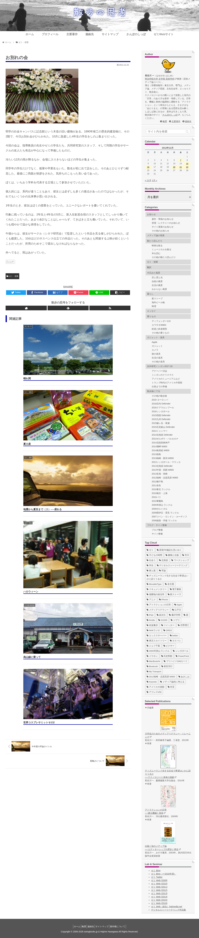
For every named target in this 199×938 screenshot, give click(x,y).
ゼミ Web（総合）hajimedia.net (166, 906)
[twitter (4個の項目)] (174, 635)
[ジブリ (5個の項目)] (175, 620)
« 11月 (148, 180)
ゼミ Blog (155, 870)
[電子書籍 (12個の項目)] (176, 589)
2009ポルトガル (159, 509)
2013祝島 (156, 454)
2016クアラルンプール (163, 407)
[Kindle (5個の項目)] (150, 620)
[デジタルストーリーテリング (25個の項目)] (172, 565)
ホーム (73, 926)
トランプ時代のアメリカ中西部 (167, 382)
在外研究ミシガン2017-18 (159, 366)
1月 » (154, 180)
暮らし (150, 294)
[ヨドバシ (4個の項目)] (176, 640)
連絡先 (188, 121)
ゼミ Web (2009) (159, 880)
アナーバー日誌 (159, 371)
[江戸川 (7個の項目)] (177, 610)
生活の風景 (157, 285)
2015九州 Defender (161, 419)
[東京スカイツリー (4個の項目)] (156, 640)
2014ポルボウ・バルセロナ (165, 438)
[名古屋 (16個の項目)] (169, 584)
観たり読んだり (154, 241)
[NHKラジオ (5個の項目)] (153, 630)
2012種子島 (157, 481)
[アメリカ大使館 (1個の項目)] (155, 687)
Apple (154, 342)
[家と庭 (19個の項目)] (151, 570)
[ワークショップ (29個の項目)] (180, 560)
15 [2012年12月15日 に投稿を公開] (187, 163)
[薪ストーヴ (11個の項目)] (174, 594)
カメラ (155, 350)
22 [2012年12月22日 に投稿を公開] (187, 167)
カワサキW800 (159, 325)
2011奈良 (156, 485)
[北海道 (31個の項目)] (163, 560)
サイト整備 (157, 533)
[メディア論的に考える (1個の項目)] (172, 682)
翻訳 (149, 267)
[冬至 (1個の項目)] (171, 687)
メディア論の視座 (155, 235)
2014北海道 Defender (162, 435)
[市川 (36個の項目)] (185, 555)
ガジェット (157, 346)
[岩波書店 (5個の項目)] (152, 625)
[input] (168, 131)
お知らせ (151, 214)
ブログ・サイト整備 (157, 525)
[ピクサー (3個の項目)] (169, 646)
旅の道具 (156, 354)
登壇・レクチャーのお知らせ (166, 223)
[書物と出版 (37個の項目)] (172, 555)
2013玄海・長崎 (159, 474)
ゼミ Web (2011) (159, 887)
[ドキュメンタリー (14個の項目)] (156, 589)
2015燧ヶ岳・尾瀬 (161, 423)
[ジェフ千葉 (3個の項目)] (153, 646)
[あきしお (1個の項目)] (184, 676)
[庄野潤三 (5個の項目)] (183, 625)
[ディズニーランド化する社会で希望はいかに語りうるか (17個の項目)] (168, 577)
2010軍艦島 (157, 501)
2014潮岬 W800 (159, 446)
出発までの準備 (159, 386)
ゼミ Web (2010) (159, 883)
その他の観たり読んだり (164, 257)
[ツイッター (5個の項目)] (168, 625)
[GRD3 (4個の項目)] (167, 630)
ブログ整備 (157, 530)
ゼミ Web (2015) (159, 900)
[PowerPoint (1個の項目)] (182, 656)
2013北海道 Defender (162, 466)
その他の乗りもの (160, 333)
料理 (154, 306)
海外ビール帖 (158, 302)
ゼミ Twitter (156, 877)
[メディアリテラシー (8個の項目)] (157, 610)
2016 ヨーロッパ (160, 400)
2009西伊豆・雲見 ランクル (165, 512)
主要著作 (176, 121)
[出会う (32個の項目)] (151, 560)
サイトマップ (103, 926)
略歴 (165, 121)
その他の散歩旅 (159, 396)
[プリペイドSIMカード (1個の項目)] (175, 661)
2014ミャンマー (159, 431)
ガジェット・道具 (155, 337)
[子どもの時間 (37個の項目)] (154, 555)
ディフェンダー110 (161, 321)
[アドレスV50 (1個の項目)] (154, 692)
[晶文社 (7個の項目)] (161, 615)
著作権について (121, 926)
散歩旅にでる (153, 391)
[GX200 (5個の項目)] (163, 620)
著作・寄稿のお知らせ (163, 219)
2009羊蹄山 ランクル (162, 505)
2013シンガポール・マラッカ (166, 462)
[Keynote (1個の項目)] (151, 682)
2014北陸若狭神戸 (161, 442)
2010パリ (156, 497)
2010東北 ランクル (161, 489)
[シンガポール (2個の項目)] (180, 651)
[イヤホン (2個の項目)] (152, 656)
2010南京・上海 (159, 493)
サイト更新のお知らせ (163, 227)
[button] (187, 131)
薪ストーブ (157, 298)
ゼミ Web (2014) (159, 896)
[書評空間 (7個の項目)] (175, 615)
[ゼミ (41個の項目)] (150, 550)
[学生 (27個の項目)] (150, 565)
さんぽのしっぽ (171, 115)
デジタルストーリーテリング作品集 (168, 910)
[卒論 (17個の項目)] (162, 570)
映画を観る (157, 245)
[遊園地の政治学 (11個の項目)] (155, 594)
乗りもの (151, 316)
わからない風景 (159, 289)
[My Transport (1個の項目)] (154, 671)
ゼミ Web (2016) (159, 903)
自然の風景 (157, 281)
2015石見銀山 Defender (163, 427)
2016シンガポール (161, 411)
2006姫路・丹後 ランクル (164, 520)
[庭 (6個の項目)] (186, 615)
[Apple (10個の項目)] (178, 604)
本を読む (156, 253)
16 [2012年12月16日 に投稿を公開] (148, 167)
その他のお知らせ (160, 230)
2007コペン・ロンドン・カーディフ (169, 516)
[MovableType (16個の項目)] (154, 584)
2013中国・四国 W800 (163, 470)
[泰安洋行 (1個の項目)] (167, 666)
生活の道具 (157, 357)
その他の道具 (158, 361)
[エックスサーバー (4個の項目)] (156, 635)
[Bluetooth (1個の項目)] (152, 666)
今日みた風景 (153, 273)
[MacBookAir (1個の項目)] (153, 661)
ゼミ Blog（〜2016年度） (163, 874)
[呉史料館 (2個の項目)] (167, 656)
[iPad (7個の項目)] (150, 615)
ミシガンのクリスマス (163, 375)
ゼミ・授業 (12, 276)
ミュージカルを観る (161, 249)
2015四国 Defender (161, 415)
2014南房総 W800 (160, 450)
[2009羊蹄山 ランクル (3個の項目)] (158, 651)
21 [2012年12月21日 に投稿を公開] (181, 167)
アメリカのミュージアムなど (166, 378)
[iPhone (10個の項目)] (163, 599)
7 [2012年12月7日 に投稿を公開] (180, 160)
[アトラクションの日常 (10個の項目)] (158, 604)
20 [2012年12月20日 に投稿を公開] (174, 167)
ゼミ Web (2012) (159, 890)
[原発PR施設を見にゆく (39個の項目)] (169, 550)
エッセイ (151, 311)
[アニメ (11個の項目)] (151, 599)
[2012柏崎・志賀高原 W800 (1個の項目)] (160, 676)
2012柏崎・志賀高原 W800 (165, 477)
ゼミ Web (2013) (159, 893)
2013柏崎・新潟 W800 (163, 458)
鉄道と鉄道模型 (159, 329)
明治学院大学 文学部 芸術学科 (161, 79)
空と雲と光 (157, 277)
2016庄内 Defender (161, 403)
